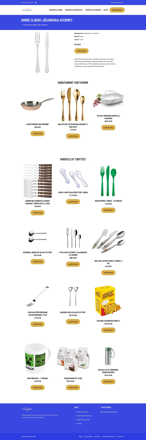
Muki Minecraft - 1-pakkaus (37, 378)
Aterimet (96, 33)
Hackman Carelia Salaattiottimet (73, 312)
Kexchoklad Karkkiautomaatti (108, 321)
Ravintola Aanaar (93, 10)
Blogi (106, 10)
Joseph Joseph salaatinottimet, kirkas (73, 192)
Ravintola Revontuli (74, 10)
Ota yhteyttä (88, 436)
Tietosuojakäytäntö (108, 436)
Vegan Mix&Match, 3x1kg (73, 378)
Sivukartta (120, 436)
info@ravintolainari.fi (117, 2)
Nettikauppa (117, 10)
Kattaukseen (87, 33)
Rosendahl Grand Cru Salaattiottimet (37, 252)
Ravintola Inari (55, 10)
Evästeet (97, 436)
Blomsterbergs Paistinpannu (38, 124)
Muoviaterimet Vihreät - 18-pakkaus (108, 201)
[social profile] (35, 2)
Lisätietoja (81, 51)
